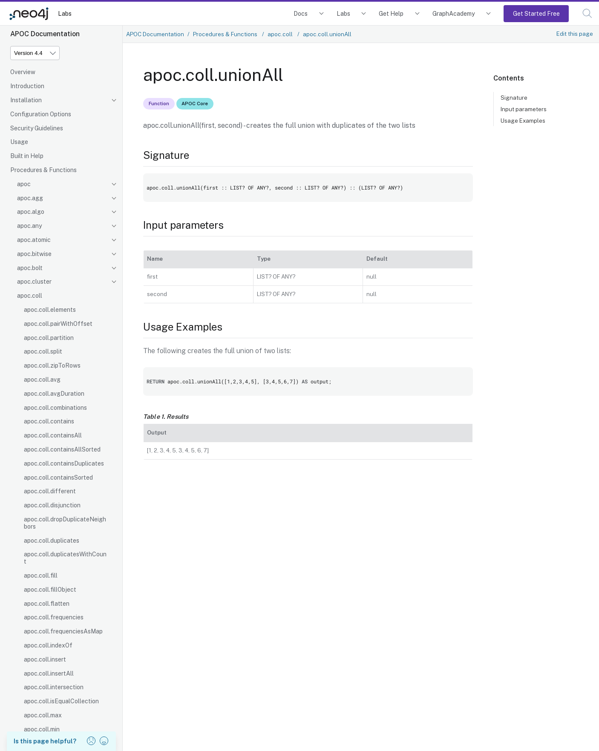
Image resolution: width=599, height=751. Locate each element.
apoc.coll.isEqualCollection (61, 701)
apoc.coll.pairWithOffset (58, 323)
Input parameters (524, 109)
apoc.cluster (34, 281)
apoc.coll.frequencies (54, 617)
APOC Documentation (155, 34)
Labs (65, 13)
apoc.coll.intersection (54, 687)
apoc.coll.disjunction (52, 505)
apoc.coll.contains (49, 421)
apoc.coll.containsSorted (58, 477)
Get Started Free (536, 13)
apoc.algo (30, 211)
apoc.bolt (30, 268)
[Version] (35, 53)
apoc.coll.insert (45, 659)
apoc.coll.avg (42, 379)
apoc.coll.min (42, 729)
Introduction (27, 86)
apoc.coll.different (50, 491)
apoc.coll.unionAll (327, 34)
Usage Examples (523, 120)
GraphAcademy (453, 13)
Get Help (391, 13)
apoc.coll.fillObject (50, 589)
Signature (514, 97)
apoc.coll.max (43, 715)
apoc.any (29, 225)
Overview (22, 72)
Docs (301, 13)
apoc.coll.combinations (55, 407)
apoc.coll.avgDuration (54, 393)
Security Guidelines (36, 128)
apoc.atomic (34, 239)
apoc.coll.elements (50, 309)
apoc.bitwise (34, 253)
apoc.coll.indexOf (48, 645)
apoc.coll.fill (41, 575)
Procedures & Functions (43, 170)
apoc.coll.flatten (46, 603)
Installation (26, 100)
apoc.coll (29, 295)
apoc (24, 184)
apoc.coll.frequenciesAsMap (63, 631)
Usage (19, 141)
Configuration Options (40, 114)
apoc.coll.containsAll (53, 435)
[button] (587, 13)
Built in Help (26, 156)
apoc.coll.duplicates (51, 540)
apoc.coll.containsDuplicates (64, 463)
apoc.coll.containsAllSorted (62, 449)
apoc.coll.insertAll (49, 673)
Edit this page (574, 33)
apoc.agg (30, 198)
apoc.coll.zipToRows (52, 365)
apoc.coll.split (43, 351)
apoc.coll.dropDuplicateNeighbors (65, 523)
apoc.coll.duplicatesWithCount (65, 558)
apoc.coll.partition (49, 337)
